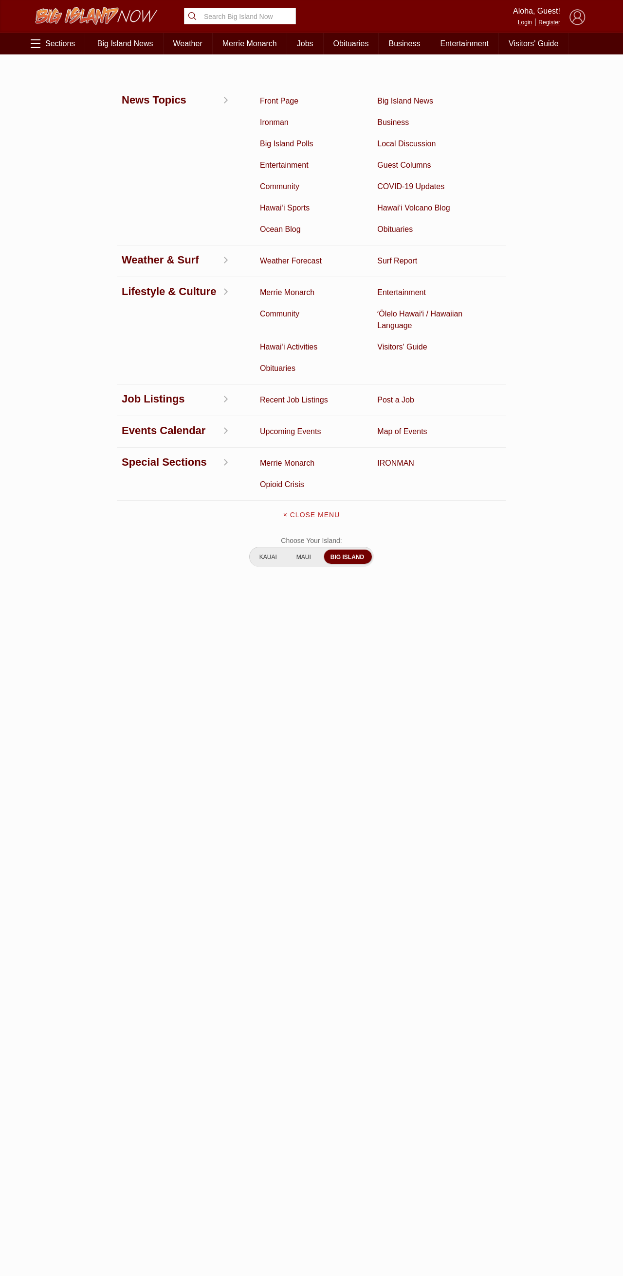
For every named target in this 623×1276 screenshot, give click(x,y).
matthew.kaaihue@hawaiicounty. (203, 360)
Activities (76, 1131)
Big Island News (125, 43)
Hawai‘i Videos (77, 1176)
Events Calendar (156, 1206)
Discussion (76, 1146)
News (42, 76)
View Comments (215, 965)
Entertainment (464, 43)
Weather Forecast (156, 1191)
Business (404, 43)
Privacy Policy (481, 1191)
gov (266, 360)
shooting (159, 239)
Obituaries (351, 43)
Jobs (305, 43)
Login (525, 22)
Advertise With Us (311, 1215)
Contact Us (311, 1174)
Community (77, 1221)
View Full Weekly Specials (214, 1080)
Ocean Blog (156, 1161)
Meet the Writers (311, 1195)
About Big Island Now (311, 1133)
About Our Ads (530, 1191)
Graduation (156, 1237)
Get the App (311, 1154)
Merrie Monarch (249, 43)
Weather (187, 43)
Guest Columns (156, 1221)
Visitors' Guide (533, 43)
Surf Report (76, 1191)
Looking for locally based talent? (265, 728)
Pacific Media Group (533, 1172)
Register (549, 22)
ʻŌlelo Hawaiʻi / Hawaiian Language (77, 1242)
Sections (53, 43)
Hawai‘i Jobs (77, 1206)
